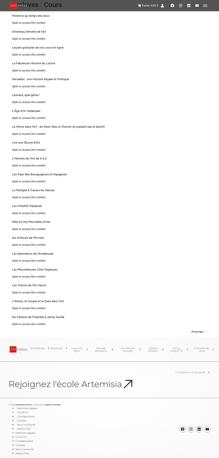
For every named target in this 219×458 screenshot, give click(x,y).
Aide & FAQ (24, 428)
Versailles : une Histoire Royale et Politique (40, 79)
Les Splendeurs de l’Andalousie (32, 253)
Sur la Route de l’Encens (28, 237)
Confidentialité (26, 416)
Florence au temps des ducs (31, 15)
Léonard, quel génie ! (26, 95)
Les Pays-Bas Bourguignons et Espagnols (39, 174)
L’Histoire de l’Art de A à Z (29, 158)
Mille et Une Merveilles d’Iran (31, 222)
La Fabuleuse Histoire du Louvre (33, 63)
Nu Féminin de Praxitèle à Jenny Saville (38, 317)
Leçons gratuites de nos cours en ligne (38, 47)
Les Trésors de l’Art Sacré (29, 285)
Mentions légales (27, 408)
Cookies (22, 420)
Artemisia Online (24, 404)
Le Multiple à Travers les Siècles (33, 190)
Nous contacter (26, 424)
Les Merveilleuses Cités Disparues (34, 269)
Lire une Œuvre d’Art (26, 142)
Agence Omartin (53, 404)
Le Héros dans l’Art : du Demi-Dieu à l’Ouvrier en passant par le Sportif (58, 126)
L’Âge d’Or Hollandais (26, 111)
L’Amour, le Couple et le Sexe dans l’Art (38, 301)
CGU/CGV (23, 412)
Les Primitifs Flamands (27, 206)
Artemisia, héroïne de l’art (29, 31)
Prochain (199, 331)
